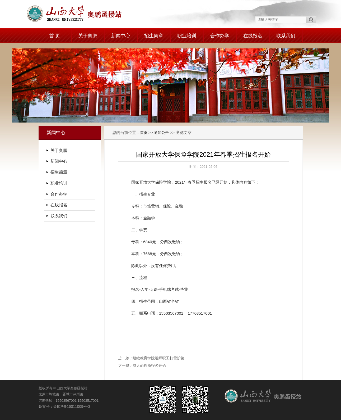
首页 (143, 132)
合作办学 (219, 35)
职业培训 (186, 35)
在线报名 (252, 35)
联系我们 (285, 35)
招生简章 (153, 35)
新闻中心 (120, 35)
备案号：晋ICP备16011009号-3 (64, 406)
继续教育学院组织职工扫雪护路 (158, 358)
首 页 (54, 35)
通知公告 (161, 132)
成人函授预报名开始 (149, 365)
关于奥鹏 (87, 35)
